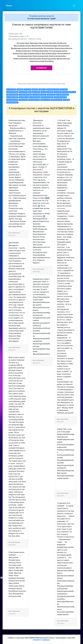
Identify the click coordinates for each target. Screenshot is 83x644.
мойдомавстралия (34, 92)
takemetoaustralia (56, 100)
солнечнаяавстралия (39, 94)
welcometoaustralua (60, 97)
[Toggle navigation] (74, 5)
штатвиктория (11, 89)
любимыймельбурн (25, 94)
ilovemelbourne (23, 97)
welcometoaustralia (47, 97)
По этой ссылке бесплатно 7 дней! (41, 19)
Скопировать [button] (41, 68)
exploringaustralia (34, 100)
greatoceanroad (45, 100)
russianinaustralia (35, 97)
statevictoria (50, 94)
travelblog (66, 100)
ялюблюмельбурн (12, 92)
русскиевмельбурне (62, 94)
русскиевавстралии (53, 89)
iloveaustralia (23, 92)
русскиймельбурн (12, 97)
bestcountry (63, 89)
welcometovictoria (12, 100)
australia (35, 89)
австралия (28, 89)
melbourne (42, 89)
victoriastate (57, 92)
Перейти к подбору (41, 640)
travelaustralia (23, 100)
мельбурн (20, 89)
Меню (9, 5)
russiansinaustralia (47, 92)
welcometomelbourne (69, 92)
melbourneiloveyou (12, 94)
